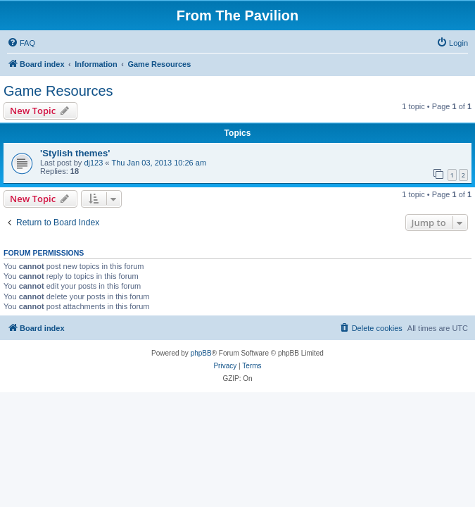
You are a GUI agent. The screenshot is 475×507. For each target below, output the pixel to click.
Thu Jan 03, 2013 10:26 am (159, 162)
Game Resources (58, 91)
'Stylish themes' (75, 153)
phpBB (201, 353)
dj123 (93, 162)
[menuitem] (21, 43)
